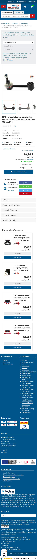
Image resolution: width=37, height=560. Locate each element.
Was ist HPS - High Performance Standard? (27, 405)
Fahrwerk (15, 24)
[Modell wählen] (18, 46)
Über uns (24, 360)
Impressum (25, 370)
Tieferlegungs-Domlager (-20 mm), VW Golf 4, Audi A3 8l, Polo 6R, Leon (22, 238)
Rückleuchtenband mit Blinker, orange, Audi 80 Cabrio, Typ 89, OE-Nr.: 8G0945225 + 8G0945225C (22, 328)
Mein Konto (10, 2)
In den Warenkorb (18, 172)
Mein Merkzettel (8, 364)
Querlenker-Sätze (8, 473)
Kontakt (5, 360)
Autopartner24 (5, 24)
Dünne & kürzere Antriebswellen (13, 475)
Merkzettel (32, 2)
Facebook (4, 450)
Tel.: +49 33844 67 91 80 (8, 443)
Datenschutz (25, 366)
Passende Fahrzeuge (10, 210)
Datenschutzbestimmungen (8, 534)
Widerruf (24, 368)
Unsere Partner (26, 376)
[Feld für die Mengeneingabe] (29, 168)
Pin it (25, 194)
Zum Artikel (17, 258)
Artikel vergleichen (27, 150)
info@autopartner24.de (8, 446)
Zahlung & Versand (28, 362)
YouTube (4, 452)
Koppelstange (24, 24)
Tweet (26, 190)
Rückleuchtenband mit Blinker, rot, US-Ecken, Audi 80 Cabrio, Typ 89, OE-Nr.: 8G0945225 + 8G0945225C (22, 298)
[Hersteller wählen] (18, 42)
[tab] (7, 12)
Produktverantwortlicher (11, 205)
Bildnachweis (26, 374)
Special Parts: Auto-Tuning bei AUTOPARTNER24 (28, 399)
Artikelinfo (6, 200)
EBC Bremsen (7, 481)
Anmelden (5, 527)
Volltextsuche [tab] (19, 12)
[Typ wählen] (18, 49)
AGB (23, 364)
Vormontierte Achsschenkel (11, 479)
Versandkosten (30, 159)
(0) (15, 126)
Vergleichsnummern (10, 215)
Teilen (26, 183)
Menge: (22, 168)
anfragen (11, 190)
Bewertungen (9, 220)
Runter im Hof (26, 412)
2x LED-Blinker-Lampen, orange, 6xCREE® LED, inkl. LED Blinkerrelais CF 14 (22, 268)
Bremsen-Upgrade (9, 477)
